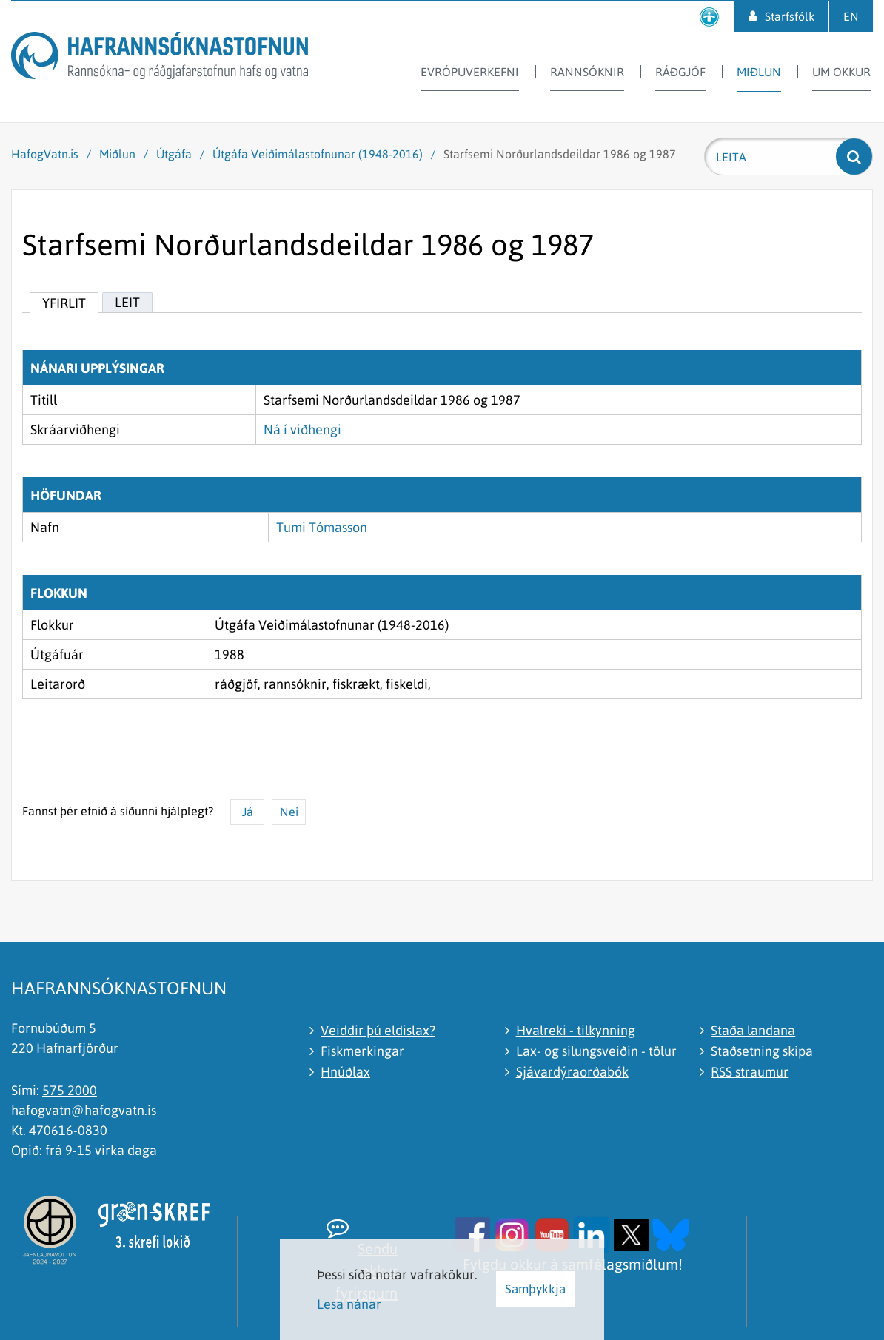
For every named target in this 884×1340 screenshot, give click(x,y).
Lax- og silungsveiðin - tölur (596, 1051)
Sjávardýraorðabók (572, 1072)
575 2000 (69, 1090)
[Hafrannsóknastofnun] (159, 58)
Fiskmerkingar (362, 1051)
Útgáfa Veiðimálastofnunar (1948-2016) (317, 154)
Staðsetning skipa (762, 1051)
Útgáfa (174, 154)
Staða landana (753, 1030)
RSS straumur (749, 1072)
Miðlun (117, 154)
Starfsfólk (789, 16)
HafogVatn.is (44, 154)
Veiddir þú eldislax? (378, 1030)
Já (247, 811)
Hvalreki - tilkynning (575, 1030)
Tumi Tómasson (321, 527)
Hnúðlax (345, 1072)
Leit (127, 302)
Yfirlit (64, 303)
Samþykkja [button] (535, 1289)
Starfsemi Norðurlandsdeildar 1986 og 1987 (559, 154)
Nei (289, 811)
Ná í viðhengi (302, 429)
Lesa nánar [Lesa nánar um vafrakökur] (349, 1304)
